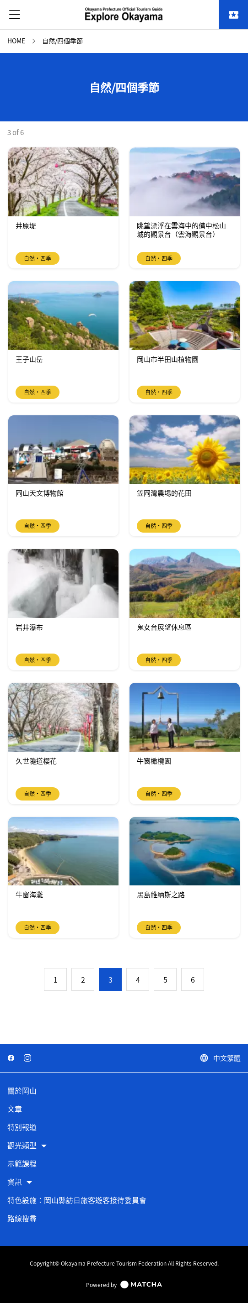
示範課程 (22, 1164)
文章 (14, 1109)
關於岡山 (22, 1091)
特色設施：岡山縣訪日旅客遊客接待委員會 (76, 1200)
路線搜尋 (22, 1219)
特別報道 (22, 1127)
